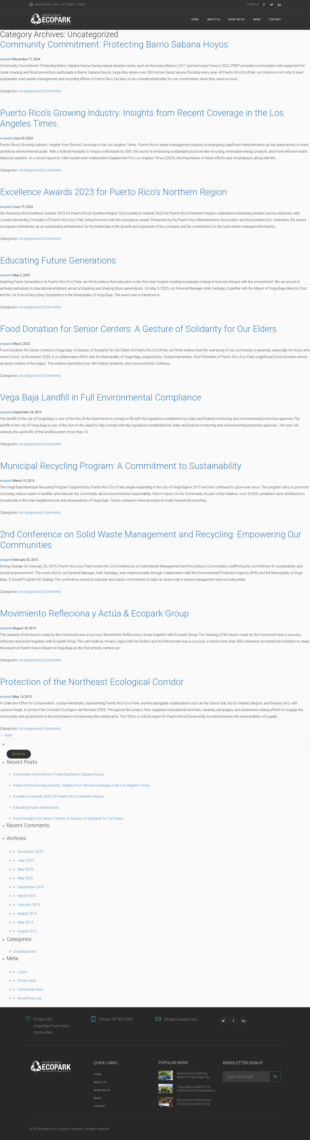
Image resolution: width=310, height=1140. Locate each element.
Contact (275, 19)
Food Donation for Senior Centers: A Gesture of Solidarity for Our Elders (138, 329)
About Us (213, 19)
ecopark (5, 59)
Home (195, 19)
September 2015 (31, 887)
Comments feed (30, 989)
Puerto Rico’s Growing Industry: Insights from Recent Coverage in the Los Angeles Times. (81, 785)
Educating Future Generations (58, 260)
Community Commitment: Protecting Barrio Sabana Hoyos (114, 44)
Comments (52, 91)
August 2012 (27, 931)
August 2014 (27, 913)
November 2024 (30, 852)
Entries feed (27, 981)
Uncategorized (30, 91)
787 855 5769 (122, 1019)
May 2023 (25, 869)
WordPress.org (29, 998)
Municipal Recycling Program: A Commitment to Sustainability (120, 466)
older (6, 735)
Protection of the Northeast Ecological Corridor (92, 682)
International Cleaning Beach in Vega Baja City (193, 1075)
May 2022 (25, 878)
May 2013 (25, 922)
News (256, 19)
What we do (236, 19)
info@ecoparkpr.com (180, 1019)
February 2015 (29, 905)
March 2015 (27, 896)
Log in (22, 972)
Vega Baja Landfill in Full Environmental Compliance (100, 397)
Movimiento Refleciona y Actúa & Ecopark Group (94, 613)
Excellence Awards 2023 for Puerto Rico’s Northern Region (113, 192)
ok (275, 1076)
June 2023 (26, 860)
